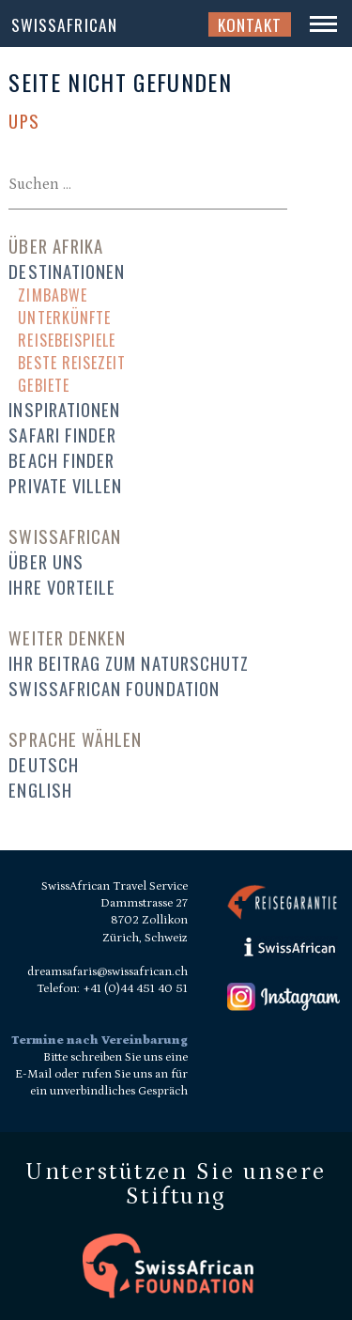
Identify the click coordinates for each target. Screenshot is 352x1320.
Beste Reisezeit (72, 362)
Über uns (46, 561)
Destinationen (66, 271)
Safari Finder (62, 434)
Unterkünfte (64, 317)
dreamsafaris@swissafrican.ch (107, 972)
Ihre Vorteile (61, 586)
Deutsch (43, 764)
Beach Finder (61, 460)
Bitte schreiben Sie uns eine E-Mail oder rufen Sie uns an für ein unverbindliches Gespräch (101, 1074)
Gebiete (43, 385)
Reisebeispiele (66, 340)
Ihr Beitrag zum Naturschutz (128, 663)
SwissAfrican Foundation (114, 688)
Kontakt (250, 24)
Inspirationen (64, 409)
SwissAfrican (64, 24)
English (39, 789)
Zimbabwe (52, 295)
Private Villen (65, 485)
